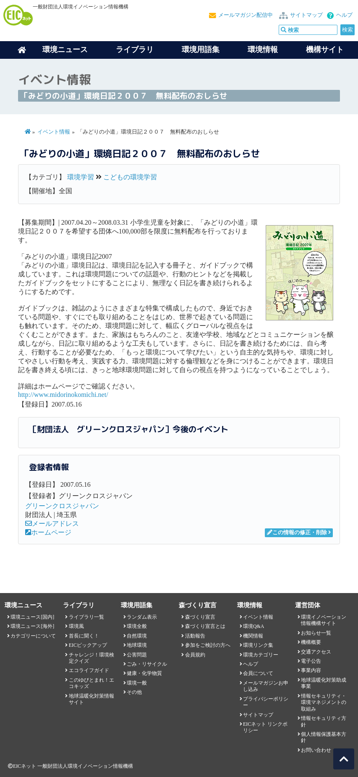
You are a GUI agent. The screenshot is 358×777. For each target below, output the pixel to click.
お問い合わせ (316, 750)
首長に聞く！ (84, 636)
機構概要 (311, 642)
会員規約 (195, 655)
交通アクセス (316, 652)
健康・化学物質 (144, 673)
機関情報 (253, 636)
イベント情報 (53, 132)
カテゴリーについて (33, 636)
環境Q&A (253, 626)
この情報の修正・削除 (297, 533)
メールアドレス (52, 523)
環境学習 (80, 177)
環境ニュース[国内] (32, 617)
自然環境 (137, 636)
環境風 (76, 626)
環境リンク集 (258, 645)
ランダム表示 (142, 617)
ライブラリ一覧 (86, 617)
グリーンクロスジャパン (62, 505)
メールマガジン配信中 (245, 15)
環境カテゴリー (260, 655)
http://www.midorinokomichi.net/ (63, 394)
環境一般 (137, 683)
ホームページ (48, 532)
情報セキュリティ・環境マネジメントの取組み (323, 702)
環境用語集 (201, 49)
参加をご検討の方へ (207, 645)
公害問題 (137, 655)
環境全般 (137, 626)
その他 (134, 692)
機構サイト (325, 49)
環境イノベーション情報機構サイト (323, 620)
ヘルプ (344, 15)
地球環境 (137, 645)
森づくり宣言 (200, 617)
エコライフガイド (89, 670)
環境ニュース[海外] (32, 626)
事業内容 (311, 670)
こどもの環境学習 (130, 177)
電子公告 (311, 661)
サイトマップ (306, 15)
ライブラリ (135, 49)
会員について (258, 673)
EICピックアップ (88, 645)
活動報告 (195, 636)
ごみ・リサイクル (147, 664)
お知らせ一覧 (316, 633)
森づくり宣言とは (205, 626)
